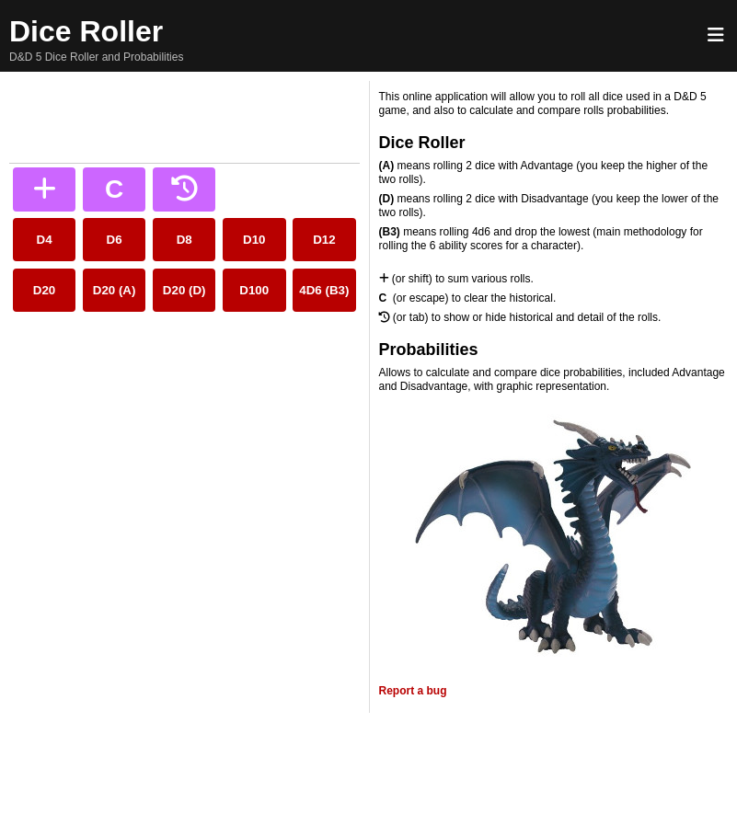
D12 (324, 239)
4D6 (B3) (324, 290)
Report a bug (413, 690)
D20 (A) (114, 290)
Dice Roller (86, 31)
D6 (114, 239)
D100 (254, 290)
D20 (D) (184, 290)
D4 (44, 239)
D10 (254, 239)
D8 (184, 239)
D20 (44, 290)
